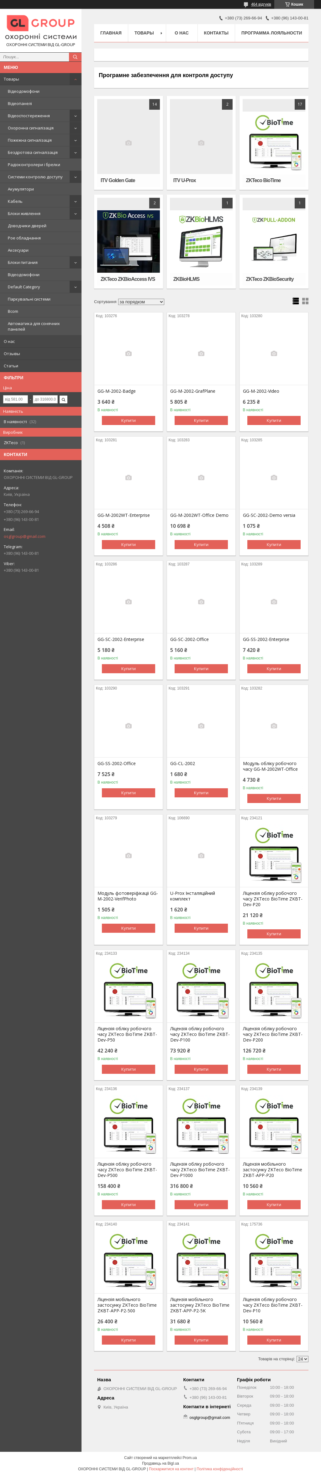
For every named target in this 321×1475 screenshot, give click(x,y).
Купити (128, 420)
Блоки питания (23, 262)
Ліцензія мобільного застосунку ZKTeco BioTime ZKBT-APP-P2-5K (199, 1305)
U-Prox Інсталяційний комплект (192, 896)
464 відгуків (261, 4)
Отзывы (12, 353)
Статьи (11, 366)
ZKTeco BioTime (263, 180)
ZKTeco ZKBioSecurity (270, 279)
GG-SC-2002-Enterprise (120, 639)
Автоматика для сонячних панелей (34, 326)
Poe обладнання (24, 238)
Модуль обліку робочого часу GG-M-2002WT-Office (270, 766)
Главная (111, 32)
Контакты (216, 32)
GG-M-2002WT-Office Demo (199, 515)
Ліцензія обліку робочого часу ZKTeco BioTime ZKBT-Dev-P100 (200, 1034)
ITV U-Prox (184, 180)
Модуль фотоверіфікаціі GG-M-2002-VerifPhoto (127, 896)
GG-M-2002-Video (261, 391)
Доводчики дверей (27, 225)
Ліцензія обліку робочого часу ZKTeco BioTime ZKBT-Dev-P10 (273, 1305)
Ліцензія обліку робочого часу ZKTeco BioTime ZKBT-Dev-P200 (273, 1034)
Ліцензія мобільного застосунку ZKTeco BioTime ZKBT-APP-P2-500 (127, 1305)
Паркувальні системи (29, 299)
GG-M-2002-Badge (116, 391)
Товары (11, 79)
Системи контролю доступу (35, 177)
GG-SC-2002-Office (189, 639)
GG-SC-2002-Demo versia (269, 515)
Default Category (24, 287)
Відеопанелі (20, 103)
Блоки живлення (24, 213)
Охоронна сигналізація (31, 128)
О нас (9, 341)
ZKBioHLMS (186, 279)
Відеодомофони (23, 91)
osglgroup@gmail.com (24, 536)
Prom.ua (190, 1458)
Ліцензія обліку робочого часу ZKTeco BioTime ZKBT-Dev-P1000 (200, 1169)
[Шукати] (75, 57)
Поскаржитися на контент (171, 1469)
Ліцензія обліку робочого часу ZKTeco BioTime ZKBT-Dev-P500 (127, 1169)
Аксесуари (18, 250)
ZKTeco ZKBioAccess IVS (128, 279)
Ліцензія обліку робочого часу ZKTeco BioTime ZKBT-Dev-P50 (127, 1034)
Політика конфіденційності (220, 1469)
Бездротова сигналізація (33, 152)
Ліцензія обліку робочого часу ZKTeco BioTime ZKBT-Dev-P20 (273, 898)
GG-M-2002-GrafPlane (192, 391)
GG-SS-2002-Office (116, 763)
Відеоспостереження (29, 115)
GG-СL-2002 (182, 763)
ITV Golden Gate (118, 180)
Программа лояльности (271, 32)
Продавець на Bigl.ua (160, 1463)
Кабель (15, 201)
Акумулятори (21, 189)
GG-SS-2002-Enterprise (266, 639)
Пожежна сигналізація (30, 140)
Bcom (13, 311)
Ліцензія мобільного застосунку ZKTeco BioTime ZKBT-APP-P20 (272, 1169)
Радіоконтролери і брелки (34, 164)
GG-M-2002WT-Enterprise (123, 515)
